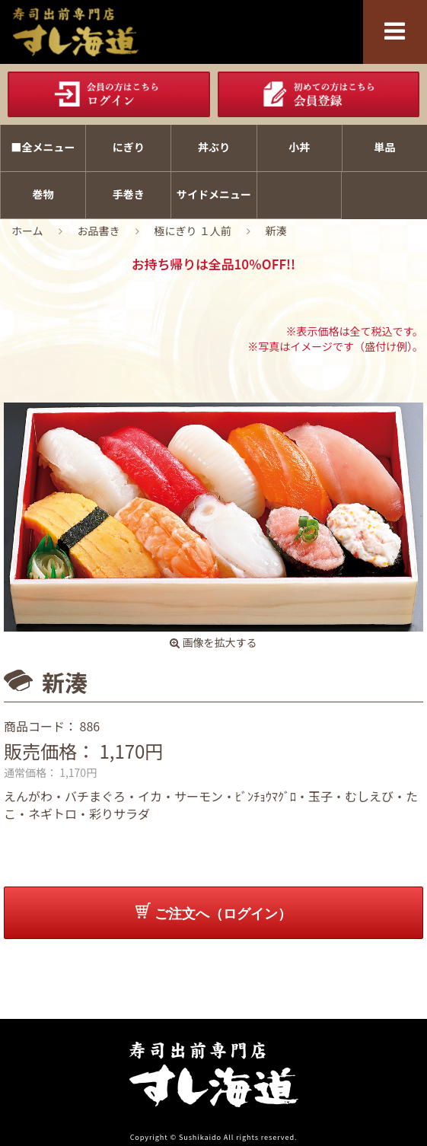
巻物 (43, 194)
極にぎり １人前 (193, 230)
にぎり (129, 146)
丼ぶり (214, 146)
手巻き (129, 194)
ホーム (27, 230)
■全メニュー (43, 146)
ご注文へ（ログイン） (213, 912)
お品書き (99, 230)
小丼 (299, 146)
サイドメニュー (214, 194)
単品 (384, 146)
